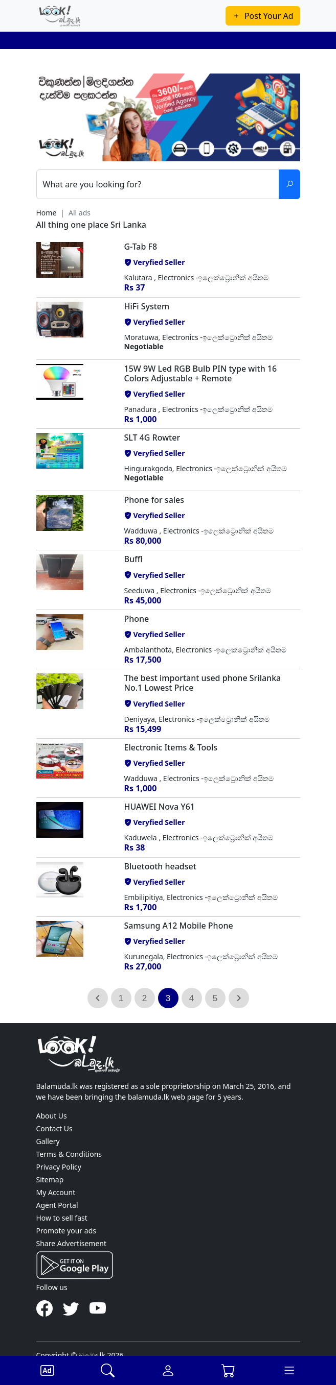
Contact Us (54, 1128)
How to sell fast (61, 1218)
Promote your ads (66, 1230)
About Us (51, 1116)
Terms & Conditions (69, 1154)
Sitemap (50, 1179)
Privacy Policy (58, 1167)
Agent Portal (57, 1205)
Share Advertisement (71, 1243)
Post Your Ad (263, 15)
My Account (56, 1192)
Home (46, 212)
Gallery (48, 1141)
